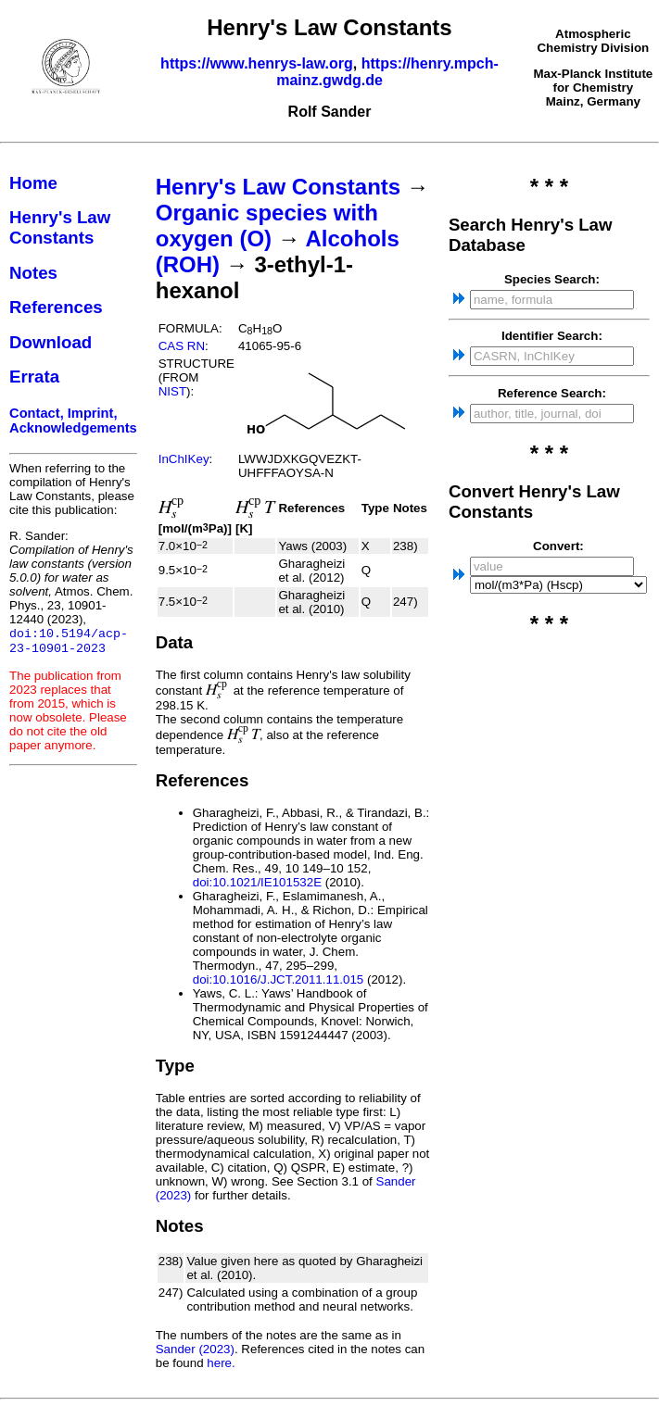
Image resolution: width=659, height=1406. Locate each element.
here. (220, 1363)
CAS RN (181, 346)
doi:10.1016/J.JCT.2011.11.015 (278, 979)
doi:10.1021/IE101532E (257, 882)
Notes (33, 272)
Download (50, 342)
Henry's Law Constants (59, 227)
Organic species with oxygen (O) (267, 225)
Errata (34, 376)
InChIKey (183, 459)
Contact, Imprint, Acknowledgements (73, 420)
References (56, 307)
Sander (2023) (195, 1349)
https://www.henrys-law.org (256, 63)
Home (33, 183)
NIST (172, 391)
